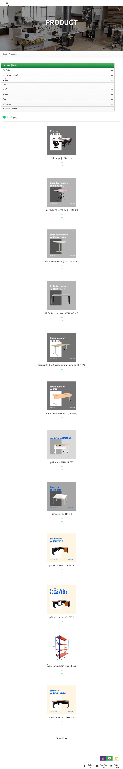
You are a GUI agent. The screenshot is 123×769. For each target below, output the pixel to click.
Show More (61, 738)
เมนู (7, 4)
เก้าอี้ (5, 89)
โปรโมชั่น (6, 70)
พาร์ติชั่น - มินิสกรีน (10, 109)
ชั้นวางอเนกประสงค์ (10, 75)
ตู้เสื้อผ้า (6, 80)
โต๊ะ (4, 85)
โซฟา (5, 99)
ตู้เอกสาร (6, 94)
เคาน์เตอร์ (7, 104)
